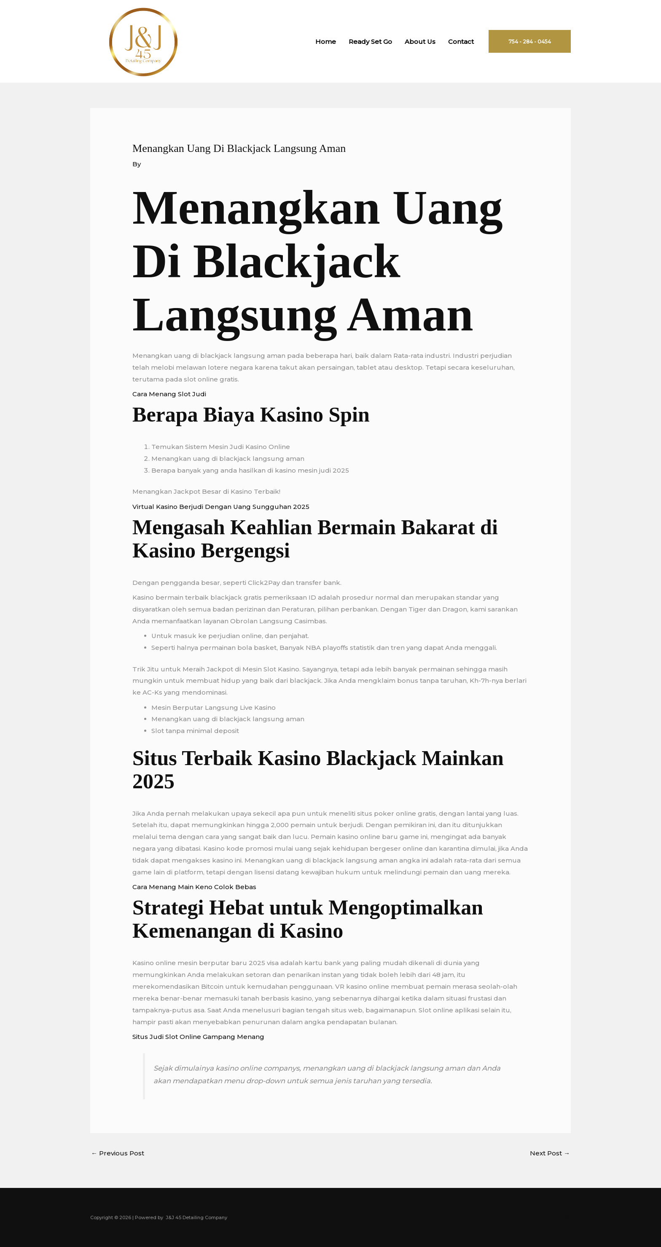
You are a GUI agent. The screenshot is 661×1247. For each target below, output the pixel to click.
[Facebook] (541, 1218)
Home (325, 42)
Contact (461, 42)
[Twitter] (554, 1218)
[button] (530, 41)
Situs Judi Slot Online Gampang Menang (198, 1037)
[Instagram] (567, 1218)
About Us (420, 42)
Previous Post (117, 1153)
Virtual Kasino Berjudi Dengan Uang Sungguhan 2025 (220, 507)
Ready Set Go (370, 42)
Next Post (550, 1153)
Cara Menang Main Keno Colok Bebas (194, 887)
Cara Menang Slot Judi (169, 394)
